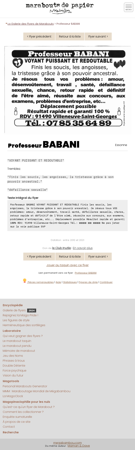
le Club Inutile (61, 248)
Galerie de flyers (19, 310)
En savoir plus (83, 248)
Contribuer (106, 282)
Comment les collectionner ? (23, 412)
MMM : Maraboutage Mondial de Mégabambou (36, 391)
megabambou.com (67, 443)
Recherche (11, 432)
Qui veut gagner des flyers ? (23, 336)
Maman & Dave (79, 446)
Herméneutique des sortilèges (24, 325)
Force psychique (14, 370)
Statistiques (70, 282)
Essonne (121, 145)
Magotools (11, 381)
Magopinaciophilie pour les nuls (26, 402)
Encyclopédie (13, 305)
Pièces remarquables (38, 282)
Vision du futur (13, 375)
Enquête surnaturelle (17, 417)
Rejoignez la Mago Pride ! (20, 315)
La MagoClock (13, 396)
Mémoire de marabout (19, 351)
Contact (9, 427)
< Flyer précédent (39, 36)
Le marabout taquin (17, 341)
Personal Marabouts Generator (25, 386)
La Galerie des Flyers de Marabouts (31, 24)
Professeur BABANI (85, 273)
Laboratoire (12, 331)
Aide (58, 282)
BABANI (61, 144)
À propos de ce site (16, 422)
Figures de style (88, 282)
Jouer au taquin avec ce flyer (67, 265)
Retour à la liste (70, 36)
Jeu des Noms (13, 356)
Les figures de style (16, 320)
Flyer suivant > (98, 36)
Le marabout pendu (17, 346)
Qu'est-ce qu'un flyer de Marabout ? (29, 407)
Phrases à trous (14, 361)
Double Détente (14, 365)
